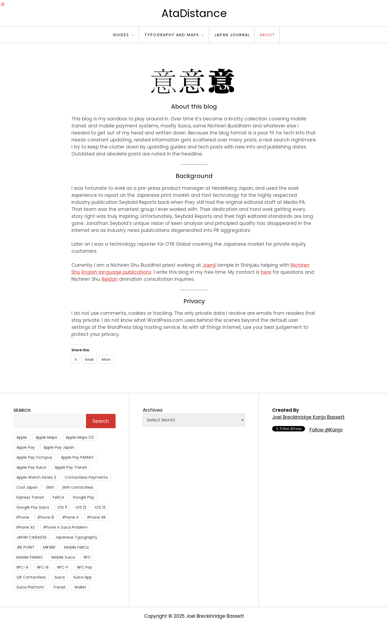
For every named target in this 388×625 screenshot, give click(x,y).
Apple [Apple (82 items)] (21, 437)
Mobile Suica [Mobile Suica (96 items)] (63, 557)
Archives (152, 410)
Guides (124, 35)
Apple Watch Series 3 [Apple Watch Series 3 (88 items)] (36, 477)
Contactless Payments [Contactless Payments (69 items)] (86, 477)
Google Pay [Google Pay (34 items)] (83, 497)
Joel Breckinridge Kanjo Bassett (308, 417)
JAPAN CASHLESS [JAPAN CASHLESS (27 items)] (31, 537)
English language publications (116, 272)
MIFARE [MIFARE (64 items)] (49, 547)
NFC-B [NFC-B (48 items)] (42, 567)
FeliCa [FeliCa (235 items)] (58, 497)
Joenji (209, 265)
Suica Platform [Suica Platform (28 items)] (30, 587)
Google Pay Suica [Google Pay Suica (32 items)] (32, 507)
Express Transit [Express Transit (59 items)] (30, 497)
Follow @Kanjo (326, 430)
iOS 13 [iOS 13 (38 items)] (100, 507)
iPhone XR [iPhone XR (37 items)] (96, 517)
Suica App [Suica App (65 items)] (82, 577)
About (267, 35)
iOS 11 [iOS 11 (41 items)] (62, 507)
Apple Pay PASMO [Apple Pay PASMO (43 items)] (77, 457)
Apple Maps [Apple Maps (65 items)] (46, 437)
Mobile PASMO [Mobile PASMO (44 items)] (29, 557)
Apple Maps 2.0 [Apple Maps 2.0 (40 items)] (80, 437)
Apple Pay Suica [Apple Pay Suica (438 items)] (31, 467)
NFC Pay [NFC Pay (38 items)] (84, 567)
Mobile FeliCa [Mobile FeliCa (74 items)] (76, 547)
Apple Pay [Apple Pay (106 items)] (25, 447)
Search (21, 410)
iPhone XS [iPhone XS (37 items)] (25, 527)
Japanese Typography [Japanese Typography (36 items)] (76, 537)
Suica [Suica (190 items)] (59, 577)
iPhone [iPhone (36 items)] (22, 517)
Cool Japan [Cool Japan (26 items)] (27, 487)
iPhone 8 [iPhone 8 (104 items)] (46, 517)
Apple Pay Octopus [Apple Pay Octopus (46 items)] (34, 457)
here (266, 272)
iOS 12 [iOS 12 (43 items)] (81, 507)
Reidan (110, 279)
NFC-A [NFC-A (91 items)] (22, 567)
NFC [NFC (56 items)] (87, 557)
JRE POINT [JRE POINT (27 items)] (25, 547)
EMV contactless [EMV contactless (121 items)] (78, 487)
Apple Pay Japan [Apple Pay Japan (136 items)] (58, 447)
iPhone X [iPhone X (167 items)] (71, 517)
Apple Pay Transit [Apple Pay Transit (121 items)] (71, 467)
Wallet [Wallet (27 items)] (80, 587)
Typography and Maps (174, 35)
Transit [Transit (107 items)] (59, 587)
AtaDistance (194, 13)
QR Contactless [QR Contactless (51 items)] (31, 577)
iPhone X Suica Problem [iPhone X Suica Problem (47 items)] (65, 527)
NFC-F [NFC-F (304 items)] (62, 567)
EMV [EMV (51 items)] (50, 487)
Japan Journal (232, 35)
